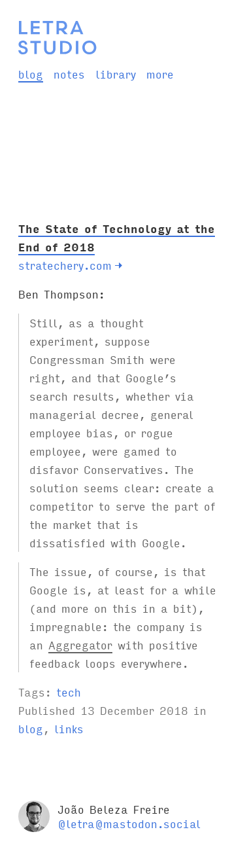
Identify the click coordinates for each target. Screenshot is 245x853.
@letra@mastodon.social (129, 823)
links (69, 728)
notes (69, 74)
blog (30, 74)
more (160, 74)
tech (68, 692)
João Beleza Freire (113, 809)
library (115, 74)
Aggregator (80, 644)
